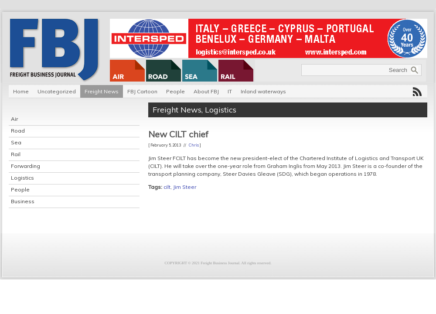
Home (21, 91)
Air (14, 119)
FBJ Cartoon (142, 91)
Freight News (102, 91)
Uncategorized (56, 91)
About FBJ (206, 91)
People (175, 91)
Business (22, 201)
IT (230, 91)
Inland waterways (263, 91)
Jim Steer (184, 187)
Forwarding (25, 166)
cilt (167, 187)
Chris (194, 145)
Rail (15, 154)
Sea (16, 142)
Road (18, 130)
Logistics (22, 177)
